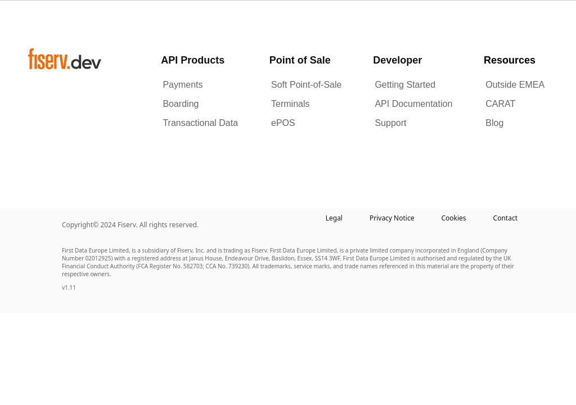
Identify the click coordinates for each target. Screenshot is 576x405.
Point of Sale (300, 60)
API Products (192, 60)
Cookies (453, 218)
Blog (494, 123)
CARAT (500, 104)
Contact (505, 218)
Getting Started (405, 84)
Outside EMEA (514, 84)
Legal (334, 218)
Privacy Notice (392, 218)
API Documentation (413, 104)
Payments (182, 84)
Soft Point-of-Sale (306, 84)
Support (390, 123)
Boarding (181, 104)
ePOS (283, 123)
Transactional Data (200, 123)
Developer (397, 60)
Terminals (290, 104)
